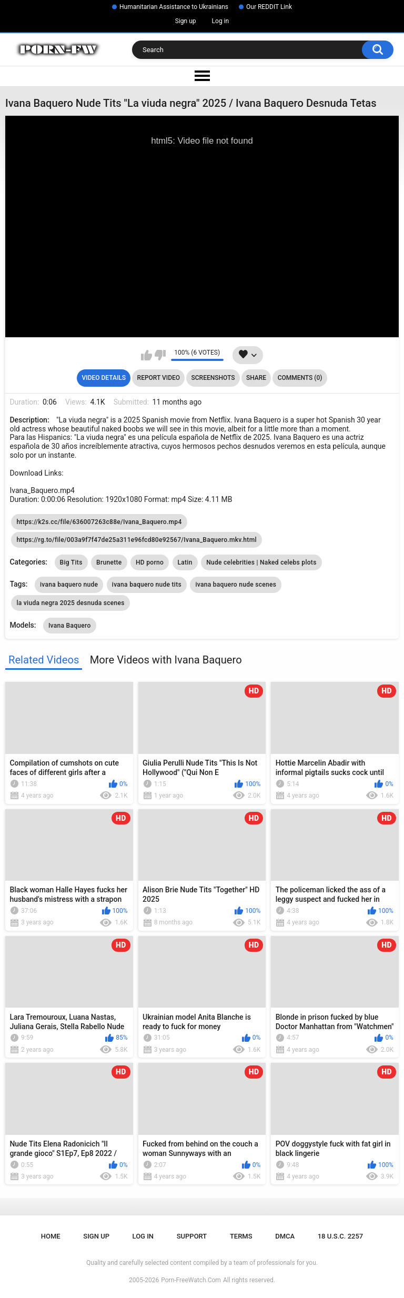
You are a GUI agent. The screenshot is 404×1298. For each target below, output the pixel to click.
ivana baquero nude (69, 584)
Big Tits (71, 562)
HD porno (150, 562)
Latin (185, 562)
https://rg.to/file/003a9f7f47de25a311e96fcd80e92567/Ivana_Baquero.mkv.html (136, 540)
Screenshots (213, 377)
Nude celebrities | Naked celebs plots (261, 562)
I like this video (146, 355)
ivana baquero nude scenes (235, 584)
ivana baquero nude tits (146, 584)
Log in (220, 21)
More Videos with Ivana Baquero (166, 659)
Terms (241, 1236)
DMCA (285, 1236)
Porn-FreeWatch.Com (191, 1280)
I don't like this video (160, 355)
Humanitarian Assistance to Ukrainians (173, 7)
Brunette (109, 562)
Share (256, 377)
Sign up (185, 21)
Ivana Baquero (69, 625)
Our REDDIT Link (269, 7)
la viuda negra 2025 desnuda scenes (70, 603)
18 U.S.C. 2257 (340, 1236)
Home (50, 1236)
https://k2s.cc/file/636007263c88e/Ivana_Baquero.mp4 (98, 522)
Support (192, 1236)
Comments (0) (300, 377)
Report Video (158, 377)
